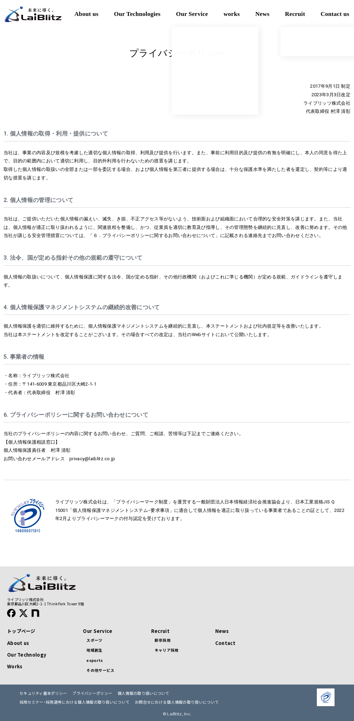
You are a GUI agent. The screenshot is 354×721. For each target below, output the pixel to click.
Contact (225, 643)
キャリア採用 (167, 650)
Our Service (97, 631)
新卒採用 (163, 640)
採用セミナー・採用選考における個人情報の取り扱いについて (74, 702)
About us (18, 643)
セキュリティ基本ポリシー (43, 693)
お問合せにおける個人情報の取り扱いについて (177, 702)
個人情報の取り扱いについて (144, 693)
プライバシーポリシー (92, 693)
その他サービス (100, 670)
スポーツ (94, 640)
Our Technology (26, 654)
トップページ (21, 631)
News (222, 631)
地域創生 (94, 650)
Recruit (160, 631)
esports (94, 660)
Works (14, 666)
